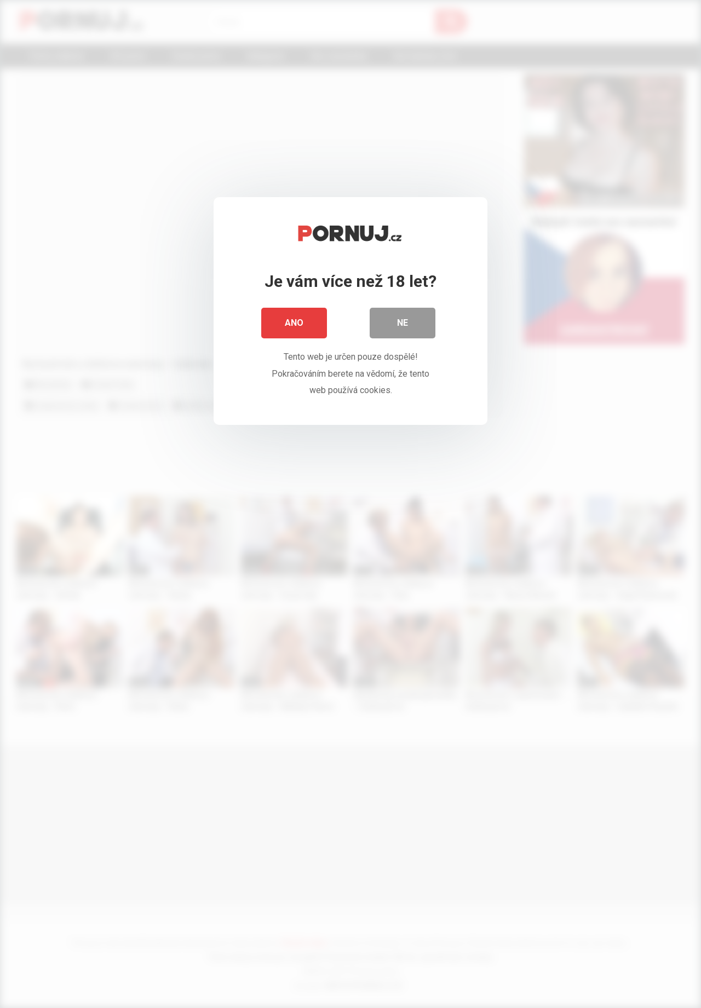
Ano (294, 323)
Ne (402, 323)
